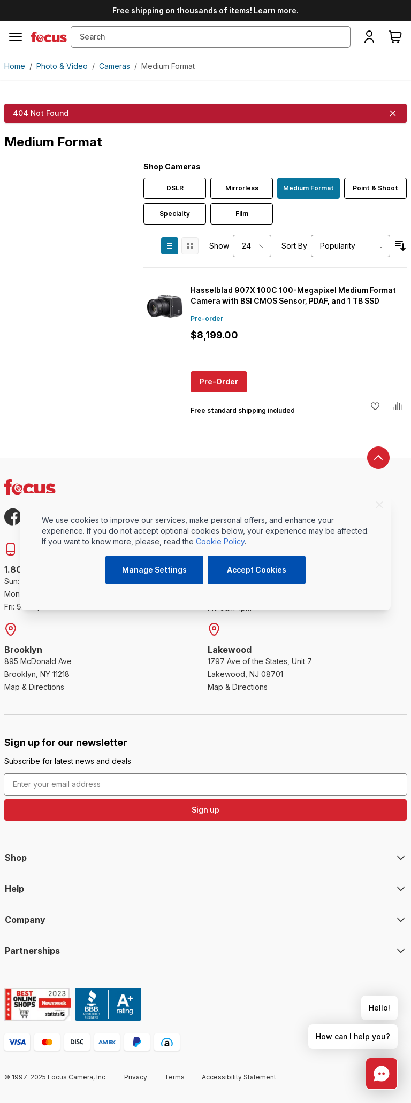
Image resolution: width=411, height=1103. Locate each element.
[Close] (379, 505)
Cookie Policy (220, 541)
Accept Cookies (256, 569)
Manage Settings (154, 569)
